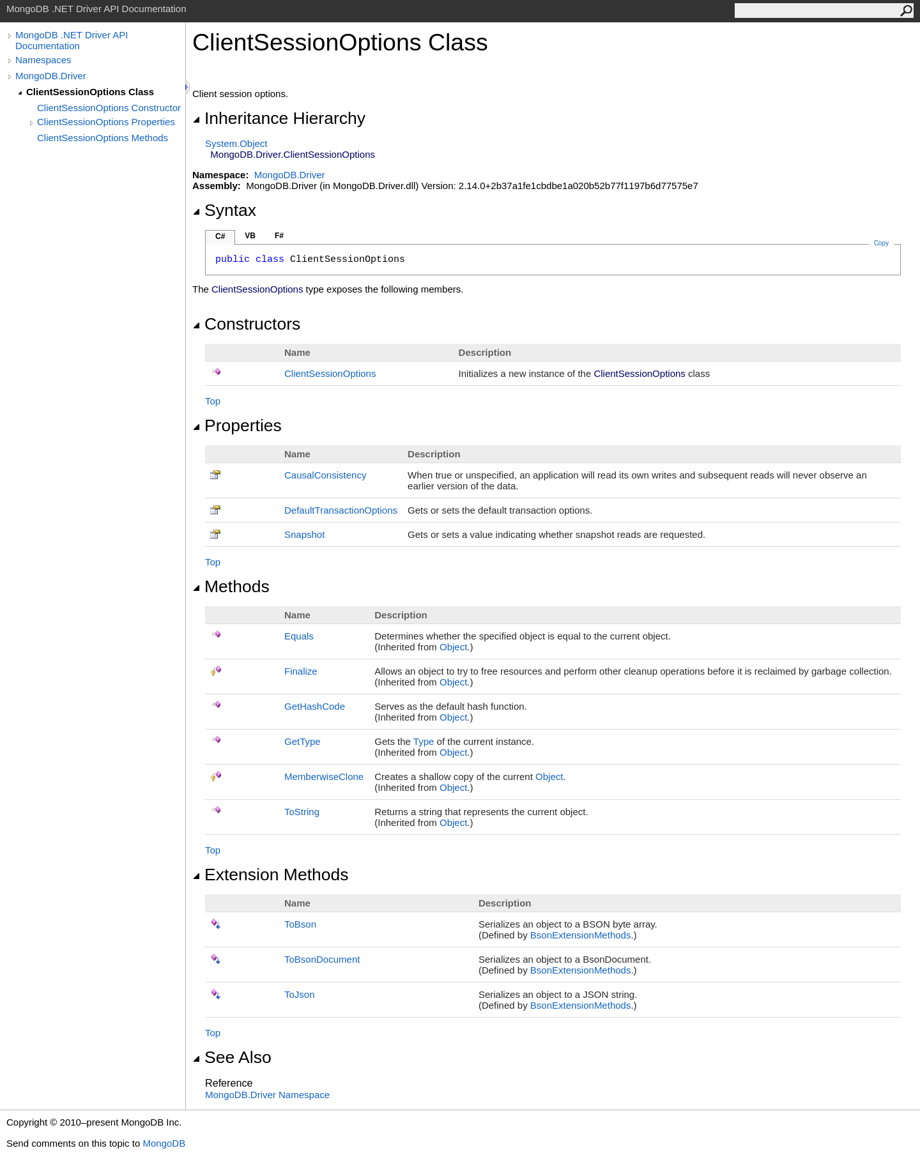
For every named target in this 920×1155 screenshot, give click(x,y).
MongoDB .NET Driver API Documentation (71, 40)
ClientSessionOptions (330, 373)
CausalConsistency (325, 475)
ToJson (299, 994)
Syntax (224, 210)
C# (220, 236)
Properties (237, 425)
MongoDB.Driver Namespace (267, 1094)
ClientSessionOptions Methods (102, 137)
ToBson (300, 924)
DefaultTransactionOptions (340, 510)
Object (453, 646)
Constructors (246, 323)
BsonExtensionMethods (580, 934)
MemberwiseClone (324, 776)
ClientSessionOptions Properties (106, 121)
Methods (231, 586)
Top (212, 400)
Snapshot (304, 534)
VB (250, 235)
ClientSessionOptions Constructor (109, 107)
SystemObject (236, 143)
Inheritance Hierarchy (278, 118)
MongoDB (163, 1143)
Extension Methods (270, 874)
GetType (302, 741)
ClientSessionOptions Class (90, 91)
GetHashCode (314, 706)
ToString (301, 811)
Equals (299, 636)
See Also (232, 1057)
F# (279, 235)
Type (423, 741)
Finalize (301, 671)
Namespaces (43, 59)
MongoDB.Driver (50, 75)
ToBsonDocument (322, 959)
